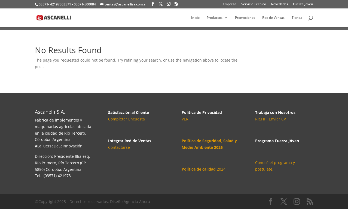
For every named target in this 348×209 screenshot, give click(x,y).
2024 (203, 169)
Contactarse (119, 147)
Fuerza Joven (303, 4)
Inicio (195, 18)
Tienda (297, 18)
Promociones (245, 18)
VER (185, 119)
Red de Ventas (273, 18)
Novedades (279, 4)
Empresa (229, 4)
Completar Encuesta (126, 119)
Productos (214, 18)
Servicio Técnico (253, 4)
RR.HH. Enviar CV (270, 119)
